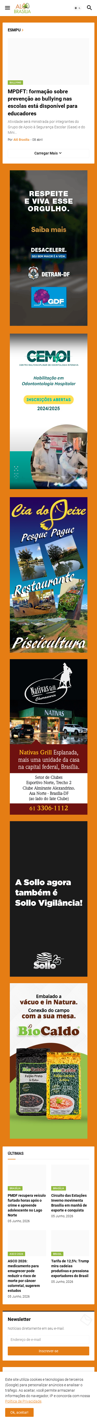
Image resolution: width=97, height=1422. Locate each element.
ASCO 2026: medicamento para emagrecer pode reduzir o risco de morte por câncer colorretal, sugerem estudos (24, 1275)
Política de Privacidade (23, 1401)
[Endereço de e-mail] (48, 1339)
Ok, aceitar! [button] (19, 1412)
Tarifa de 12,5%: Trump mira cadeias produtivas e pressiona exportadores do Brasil (70, 1268)
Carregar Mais (46, 153)
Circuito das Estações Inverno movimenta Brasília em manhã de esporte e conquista (69, 1202)
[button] (7, 8)
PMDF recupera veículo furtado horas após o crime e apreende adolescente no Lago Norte (27, 1205)
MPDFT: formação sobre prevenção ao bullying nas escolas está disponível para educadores (42, 102)
